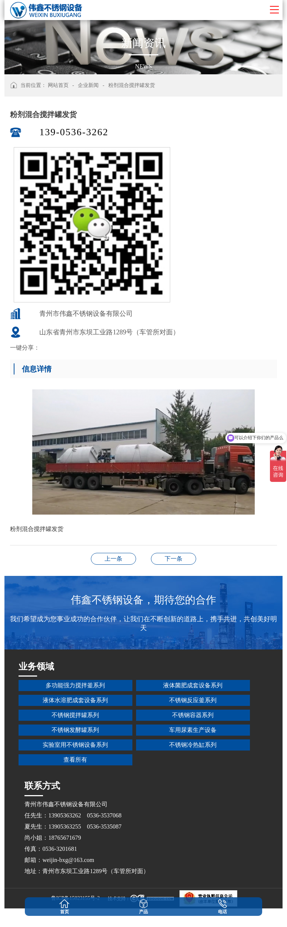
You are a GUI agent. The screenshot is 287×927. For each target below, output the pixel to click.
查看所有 (75, 759)
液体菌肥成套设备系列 (192, 685)
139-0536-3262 (73, 132)
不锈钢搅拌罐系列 (75, 715)
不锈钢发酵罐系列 (75, 730)
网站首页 (58, 85)
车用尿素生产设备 (193, 730)
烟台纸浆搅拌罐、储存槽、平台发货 (173, 558)
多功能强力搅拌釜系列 (75, 685)
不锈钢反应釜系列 (193, 700)
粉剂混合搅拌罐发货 (131, 85)
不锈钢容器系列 (193, 715)
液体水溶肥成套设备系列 (75, 700)
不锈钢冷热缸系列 (193, 745)
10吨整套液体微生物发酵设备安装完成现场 (113, 558)
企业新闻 (88, 85)
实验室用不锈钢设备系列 (75, 745)
